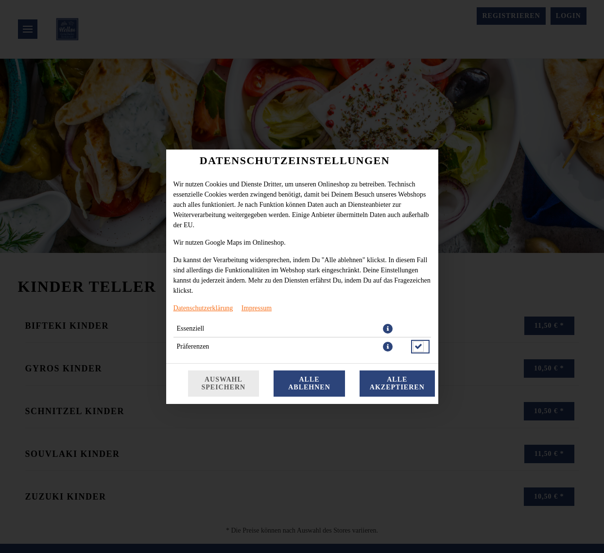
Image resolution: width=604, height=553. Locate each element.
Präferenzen (193, 346)
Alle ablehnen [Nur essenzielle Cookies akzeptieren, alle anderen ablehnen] (309, 383)
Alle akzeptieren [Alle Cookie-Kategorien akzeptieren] (397, 383)
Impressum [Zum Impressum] (257, 308)
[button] (388, 329)
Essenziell (191, 328)
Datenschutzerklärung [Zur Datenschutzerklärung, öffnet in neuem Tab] (203, 308)
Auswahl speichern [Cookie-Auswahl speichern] (224, 383)
